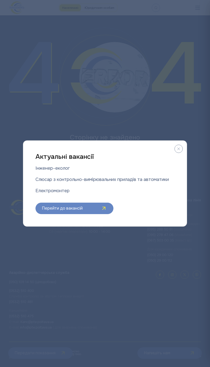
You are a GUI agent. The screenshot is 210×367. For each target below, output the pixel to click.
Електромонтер (52, 191)
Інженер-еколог (52, 168)
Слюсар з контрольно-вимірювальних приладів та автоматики (102, 179)
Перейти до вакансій (74, 208)
